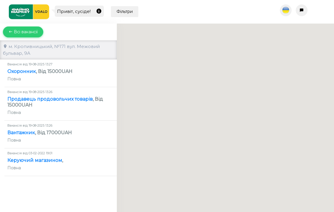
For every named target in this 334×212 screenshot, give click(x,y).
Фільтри (125, 11)
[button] (225, 112)
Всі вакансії (23, 31)
